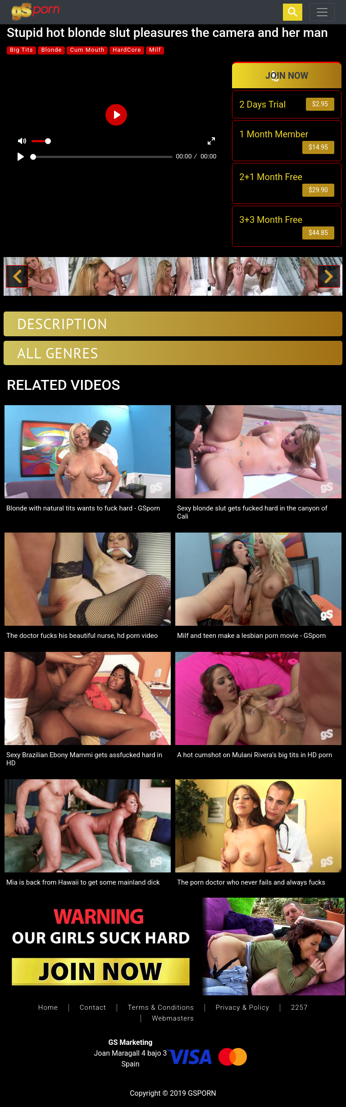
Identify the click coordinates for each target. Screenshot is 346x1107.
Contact (93, 1007)
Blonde (51, 49)
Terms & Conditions (161, 1007)
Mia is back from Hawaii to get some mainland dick (83, 882)
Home (48, 1007)
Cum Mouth (87, 49)
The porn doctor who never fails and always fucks (251, 882)
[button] (17, 276)
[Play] (21, 156)
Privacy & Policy (242, 1007)
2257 (299, 1007)
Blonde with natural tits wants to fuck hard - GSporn (83, 508)
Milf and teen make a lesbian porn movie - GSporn (251, 636)
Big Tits (21, 49)
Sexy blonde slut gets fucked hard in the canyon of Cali (252, 512)
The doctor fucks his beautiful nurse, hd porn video (82, 636)
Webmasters (173, 1018)
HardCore (127, 49)
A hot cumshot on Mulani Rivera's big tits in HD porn (254, 755)
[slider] (101, 157)
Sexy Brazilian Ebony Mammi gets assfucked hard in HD (84, 759)
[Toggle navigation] (322, 12)
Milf (155, 49)
